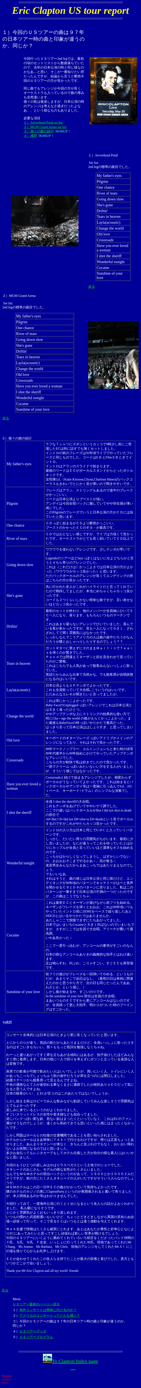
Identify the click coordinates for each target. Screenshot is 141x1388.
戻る (91, 286)
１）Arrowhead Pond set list (43, 122)
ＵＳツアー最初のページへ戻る (36, 1304)
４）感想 (30, 136)
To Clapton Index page (75, 1361)
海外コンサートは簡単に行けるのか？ (48, 1310)
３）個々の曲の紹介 (39, 131)
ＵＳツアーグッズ (32, 1331)
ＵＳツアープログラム (36, 1337)
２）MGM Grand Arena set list (45, 127)
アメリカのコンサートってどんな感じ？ (49, 1315)
